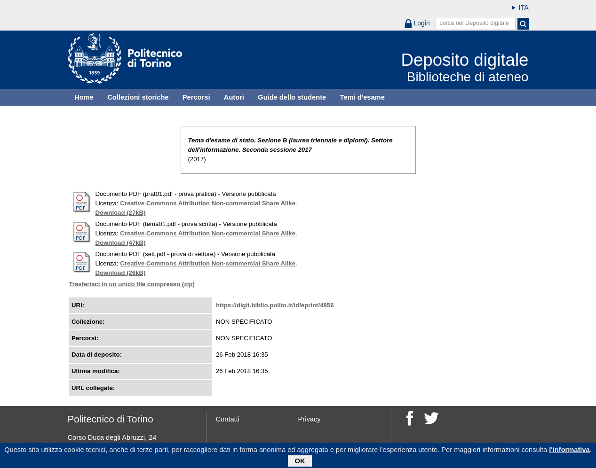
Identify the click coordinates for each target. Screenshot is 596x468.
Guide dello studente (292, 97)
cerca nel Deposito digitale (474, 23)
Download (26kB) (120, 272)
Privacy (309, 419)
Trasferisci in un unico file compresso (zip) (132, 284)
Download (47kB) (120, 242)
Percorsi (196, 97)
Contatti (228, 419)
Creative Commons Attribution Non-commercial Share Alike (207, 203)
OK (300, 461)
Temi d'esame (362, 97)
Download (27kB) (120, 212)
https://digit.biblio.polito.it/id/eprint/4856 (275, 305)
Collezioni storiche (137, 97)
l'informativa (569, 450)
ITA (524, 7)
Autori (234, 97)
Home (84, 97)
